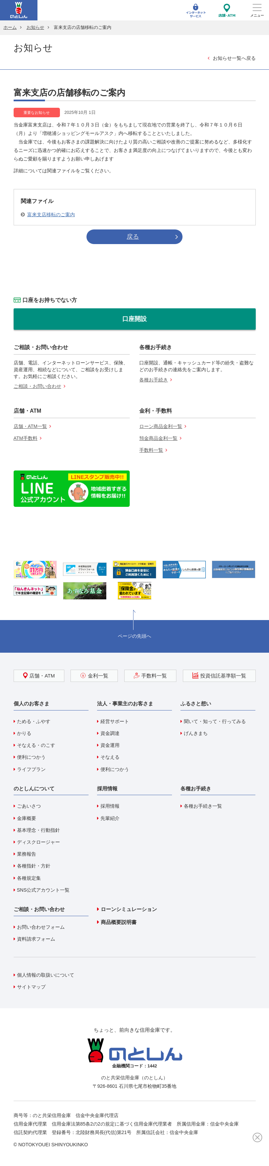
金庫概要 (26, 818)
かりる (24, 733)
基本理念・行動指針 (38, 830)
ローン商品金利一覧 (160, 426)
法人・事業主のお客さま (125, 703)
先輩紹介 (110, 818)
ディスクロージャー (38, 842)
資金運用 (110, 745)
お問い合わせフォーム (41, 927)
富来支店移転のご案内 (51, 214)
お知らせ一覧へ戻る (234, 58)
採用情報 (107, 788)
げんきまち (196, 733)
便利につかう (31, 757)
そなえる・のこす (36, 745)
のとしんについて (34, 788)
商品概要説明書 (119, 922)
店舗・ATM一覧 (30, 426)
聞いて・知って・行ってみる (215, 721)
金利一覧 (94, 675)
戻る (133, 236)
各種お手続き (153, 379)
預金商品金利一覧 (158, 438)
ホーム (10, 27)
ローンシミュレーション (129, 909)
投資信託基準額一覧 (219, 675)
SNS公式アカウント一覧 (43, 890)
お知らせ (35, 27)
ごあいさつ (29, 806)
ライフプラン (31, 769)
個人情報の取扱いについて (45, 975)
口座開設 (134, 318)
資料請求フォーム (36, 939)
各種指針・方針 (33, 866)
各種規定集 (29, 878)
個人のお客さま (31, 703)
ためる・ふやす (33, 721)
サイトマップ (31, 987)
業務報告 (26, 854)
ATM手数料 (26, 438)
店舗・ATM (39, 675)
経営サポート (114, 721)
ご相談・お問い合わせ (37, 386)
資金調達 (110, 733)
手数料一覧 (151, 450)
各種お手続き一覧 (203, 806)
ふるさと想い (195, 703)
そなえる (110, 757)
